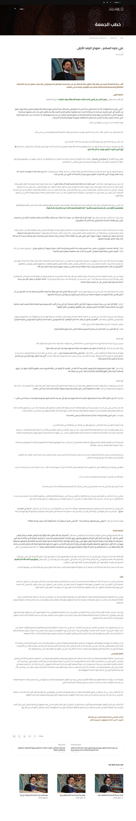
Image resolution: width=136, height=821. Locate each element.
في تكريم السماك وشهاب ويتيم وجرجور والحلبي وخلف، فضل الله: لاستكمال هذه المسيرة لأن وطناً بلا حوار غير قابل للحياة (94, 749)
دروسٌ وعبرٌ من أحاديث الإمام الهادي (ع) (72, 795)
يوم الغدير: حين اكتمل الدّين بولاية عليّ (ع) (34, 795)
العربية (117, 2)
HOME (21, 9)
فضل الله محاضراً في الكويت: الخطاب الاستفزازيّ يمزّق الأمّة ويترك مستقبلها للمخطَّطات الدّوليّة (41, 749)
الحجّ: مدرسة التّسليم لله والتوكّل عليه (110, 795)
